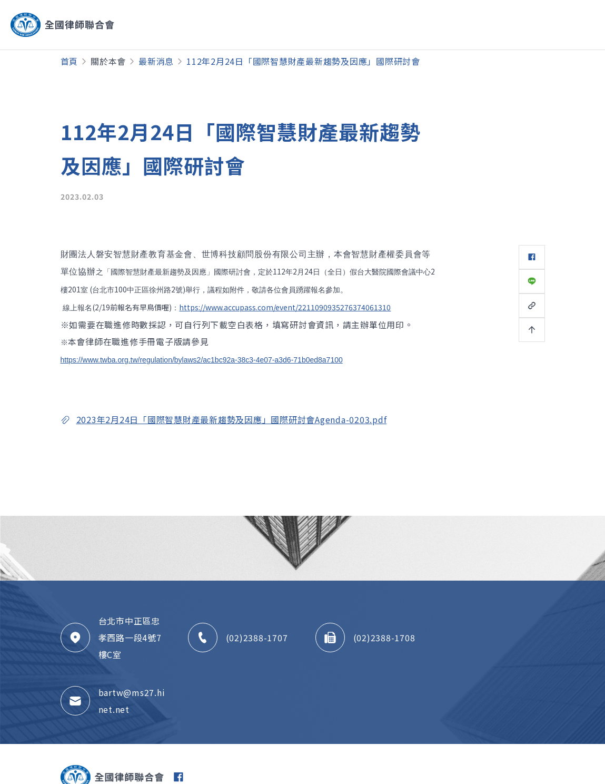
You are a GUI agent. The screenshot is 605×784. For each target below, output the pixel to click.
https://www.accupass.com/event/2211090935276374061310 (285, 307)
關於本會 (108, 61)
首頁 (69, 61)
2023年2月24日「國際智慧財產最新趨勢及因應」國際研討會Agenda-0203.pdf (231, 419)
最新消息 (156, 61)
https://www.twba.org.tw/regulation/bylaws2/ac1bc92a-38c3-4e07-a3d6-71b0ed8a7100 (202, 360)
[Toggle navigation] (554, 25)
